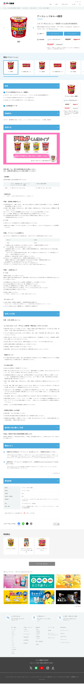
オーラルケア (27, 634)
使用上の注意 (10, 314)
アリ (13, 639)
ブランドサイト (55, 34)
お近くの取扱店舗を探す (55, 40)
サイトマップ (63, 640)
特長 (6, 86)
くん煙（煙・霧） (32, 8)
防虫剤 (13, 653)
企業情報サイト (74, 677)
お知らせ (62, 634)
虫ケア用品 (13, 628)
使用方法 (8, 128)
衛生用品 (26, 643)
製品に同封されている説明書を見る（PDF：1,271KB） (20, 513)
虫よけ (13, 633)
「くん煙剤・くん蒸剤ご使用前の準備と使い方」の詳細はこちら (19, 196)
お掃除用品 (26, 640)
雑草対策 (38, 631)
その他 (38, 639)
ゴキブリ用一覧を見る (42, 564)
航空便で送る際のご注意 (14, 428)
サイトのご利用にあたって (48, 677)
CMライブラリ (51, 638)
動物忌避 (38, 637)
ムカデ (13, 644)
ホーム (4, 8)
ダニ (13, 637)
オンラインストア (64, 631)
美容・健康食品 (39, 642)
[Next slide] (33, 28)
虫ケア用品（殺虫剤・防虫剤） (14, 8)
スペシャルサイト (72, 34)
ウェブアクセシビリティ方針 (62, 677)
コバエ (13, 631)
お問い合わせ (63, 637)
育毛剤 (37, 645)
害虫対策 (38, 633)
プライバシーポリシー (10, 677)
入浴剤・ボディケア (28, 628)
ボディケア (26, 631)
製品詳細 (8, 481)
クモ (13, 642)
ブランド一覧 (51, 628)
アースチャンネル (64, 643)
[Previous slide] (3, 28)
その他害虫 (14, 650)
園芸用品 (38, 628)
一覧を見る (56, 473)
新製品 (49, 631)
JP (75, 2)
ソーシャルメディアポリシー (34, 677)
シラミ (13, 646)
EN (77, 2)
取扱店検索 (63, 628)
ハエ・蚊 (13, 629)
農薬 (37, 629)
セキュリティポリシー (21, 677)
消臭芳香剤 (26, 637)
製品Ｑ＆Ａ (9, 446)
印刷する (55, 524)
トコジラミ (14, 648)
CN (80, 2)
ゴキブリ (13, 635)
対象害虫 (8, 114)
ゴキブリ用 (25, 8)
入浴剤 (25, 629)
